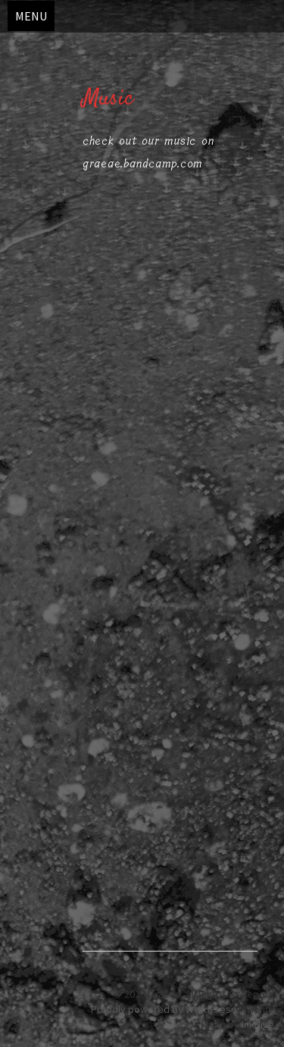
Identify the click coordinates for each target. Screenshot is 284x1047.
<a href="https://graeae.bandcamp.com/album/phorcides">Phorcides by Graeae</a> (170, 751)
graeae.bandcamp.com (143, 164)
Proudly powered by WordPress (163, 1009)
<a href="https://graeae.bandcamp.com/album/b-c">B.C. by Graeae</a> (170, 391)
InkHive (258, 1024)
